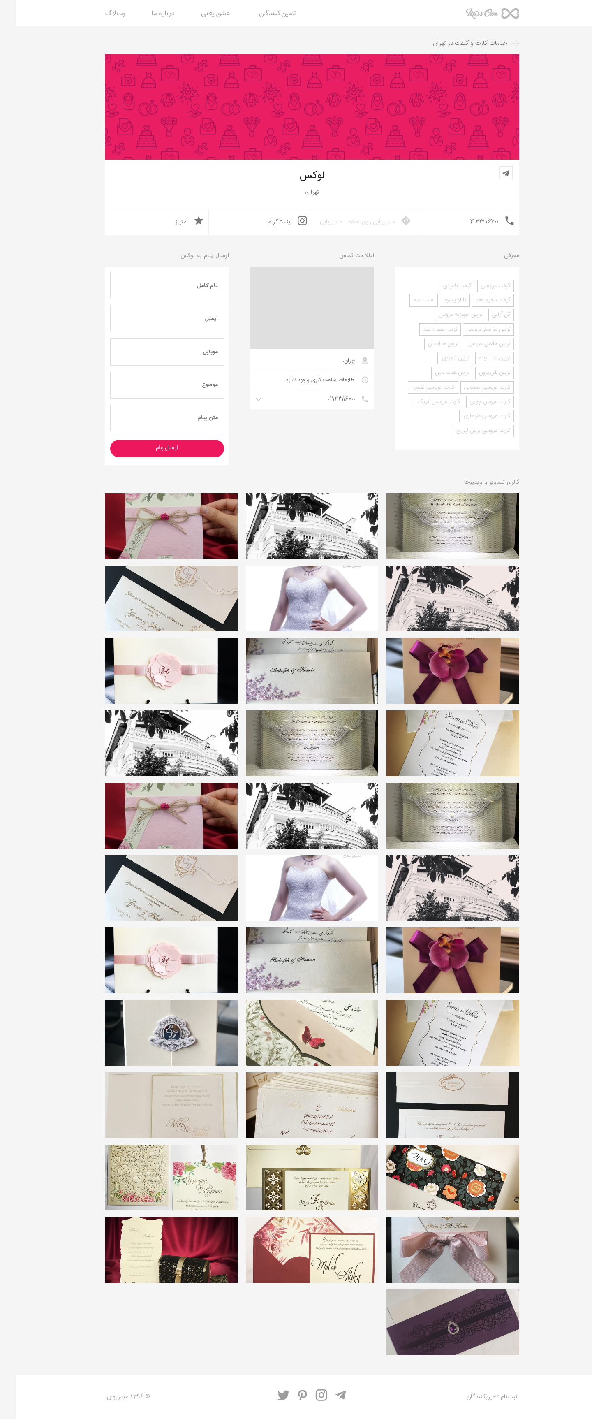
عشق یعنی (199, 14)
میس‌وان (476, 17)
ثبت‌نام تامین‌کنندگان (476, 1397)
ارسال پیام (151, 448)
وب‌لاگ (99, 14)
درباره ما (147, 14)
